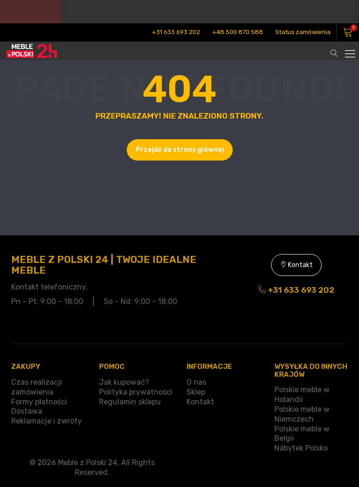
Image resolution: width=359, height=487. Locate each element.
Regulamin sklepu (130, 401)
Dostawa (26, 411)
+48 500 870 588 (237, 31)
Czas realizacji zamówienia (36, 387)
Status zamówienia (302, 31)
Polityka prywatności (135, 392)
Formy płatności (39, 401)
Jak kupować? (124, 382)
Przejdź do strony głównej (180, 150)
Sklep (196, 392)
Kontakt (296, 265)
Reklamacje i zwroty (46, 420)
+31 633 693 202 (176, 31)
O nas (196, 382)
